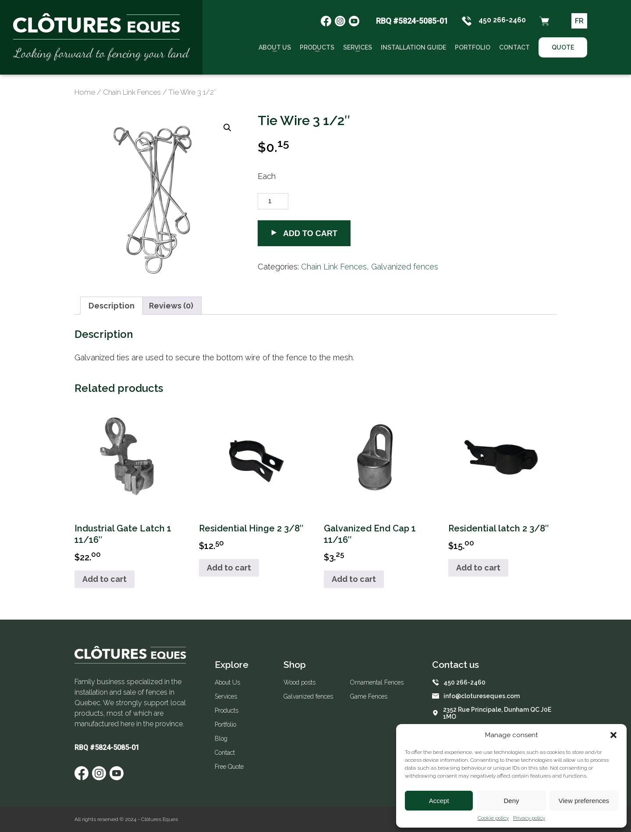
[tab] (111, 306)
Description (112, 305)
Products (317, 47)
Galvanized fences (404, 266)
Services (357, 47)
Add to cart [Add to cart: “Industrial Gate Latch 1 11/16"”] (104, 579)
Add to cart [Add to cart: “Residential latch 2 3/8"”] (478, 567)
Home (84, 92)
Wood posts (300, 682)
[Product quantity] (273, 201)
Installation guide (413, 47)
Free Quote (229, 766)
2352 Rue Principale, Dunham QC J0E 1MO (491, 713)
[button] (613, 735)
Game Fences (368, 696)
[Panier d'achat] (544, 21)
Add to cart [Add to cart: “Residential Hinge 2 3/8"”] (229, 567)
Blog (221, 738)
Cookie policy (493, 818)
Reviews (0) (171, 305)
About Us (275, 47)
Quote (563, 47)
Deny (511, 800)
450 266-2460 (493, 21)
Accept (439, 800)
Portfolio (472, 47)
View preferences (584, 800)
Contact (514, 47)
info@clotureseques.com (476, 695)
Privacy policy (529, 818)
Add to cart (304, 233)
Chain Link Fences (132, 92)
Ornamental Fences (377, 682)
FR (579, 21)
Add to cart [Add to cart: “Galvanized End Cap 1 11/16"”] (354, 579)
